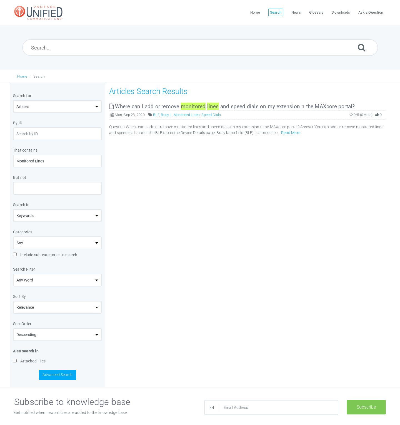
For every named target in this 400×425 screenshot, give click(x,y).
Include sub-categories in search (45, 255)
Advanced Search (57, 374)
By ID (17, 123)
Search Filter (24, 269)
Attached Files (29, 361)
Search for (22, 95)
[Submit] (361, 47)
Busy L (166, 115)
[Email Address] (271, 407)
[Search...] (200, 47)
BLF (156, 115)
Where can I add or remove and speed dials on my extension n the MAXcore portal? (232, 106)
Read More (290, 132)
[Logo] (39, 13)
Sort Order (22, 324)
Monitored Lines (187, 115)
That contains (25, 150)
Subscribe (366, 407)
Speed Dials (211, 115)
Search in (21, 204)
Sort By (19, 296)
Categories (22, 232)
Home (22, 76)
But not (19, 177)
